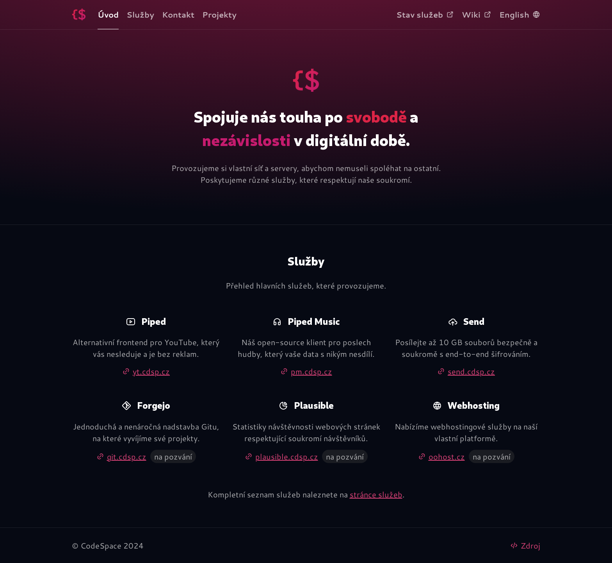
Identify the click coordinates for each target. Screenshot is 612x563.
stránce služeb (376, 494)
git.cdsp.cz (121, 456)
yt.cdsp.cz (146, 371)
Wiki (476, 14)
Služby (140, 14)
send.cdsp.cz (466, 371)
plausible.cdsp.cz (281, 456)
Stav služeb (425, 14)
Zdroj (525, 545)
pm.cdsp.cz (306, 371)
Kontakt (178, 14)
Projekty (219, 14)
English (519, 14)
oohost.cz (441, 456)
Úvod (108, 14)
